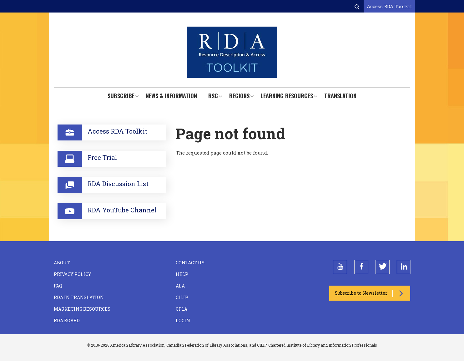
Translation (340, 96)
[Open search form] (357, 6)
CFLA (181, 309)
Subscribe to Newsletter (361, 293)
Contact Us (190, 263)
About (62, 263)
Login (183, 320)
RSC (213, 96)
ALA (180, 286)
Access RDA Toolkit (389, 6)
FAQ (58, 286)
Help (182, 274)
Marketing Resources (82, 309)
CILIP (182, 297)
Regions (239, 96)
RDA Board (67, 320)
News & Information (171, 96)
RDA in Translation (79, 297)
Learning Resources (287, 96)
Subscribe (121, 96)
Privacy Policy (72, 274)
